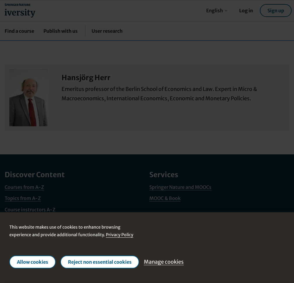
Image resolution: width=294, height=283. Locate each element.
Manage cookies (164, 261)
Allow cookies (32, 262)
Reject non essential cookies (100, 262)
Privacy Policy (119, 234)
